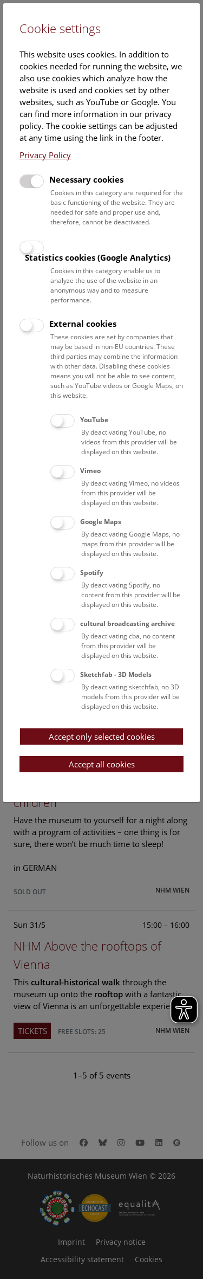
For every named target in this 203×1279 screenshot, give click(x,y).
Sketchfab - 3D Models (116, 674)
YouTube (94, 419)
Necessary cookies (86, 179)
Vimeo (90, 470)
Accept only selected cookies (102, 736)
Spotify (91, 572)
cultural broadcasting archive (127, 623)
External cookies (82, 323)
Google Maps (100, 521)
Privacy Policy (45, 155)
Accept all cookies (102, 764)
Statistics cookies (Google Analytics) (98, 257)
